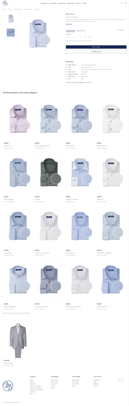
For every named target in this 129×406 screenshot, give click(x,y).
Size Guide (119, 30)
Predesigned (43, 3)
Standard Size (70, 30)
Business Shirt (54, 380)
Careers (32, 382)
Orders (95, 382)
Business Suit (54, 382)
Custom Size (80, 30)
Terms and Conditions (35, 386)
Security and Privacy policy (36, 390)
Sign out (96, 386)
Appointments (71, 3)
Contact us (32, 392)
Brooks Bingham (74, 17)
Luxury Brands (62, 3)
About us (78, 3)
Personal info (97, 380)
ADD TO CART (96, 47)
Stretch (52, 386)
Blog (31, 394)
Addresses (96, 384)
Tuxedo (53, 388)
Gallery (84, 3)
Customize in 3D (96, 51)
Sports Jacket (54, 384)
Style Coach (32, 384)
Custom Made (52, 3)
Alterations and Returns (35, 388)
